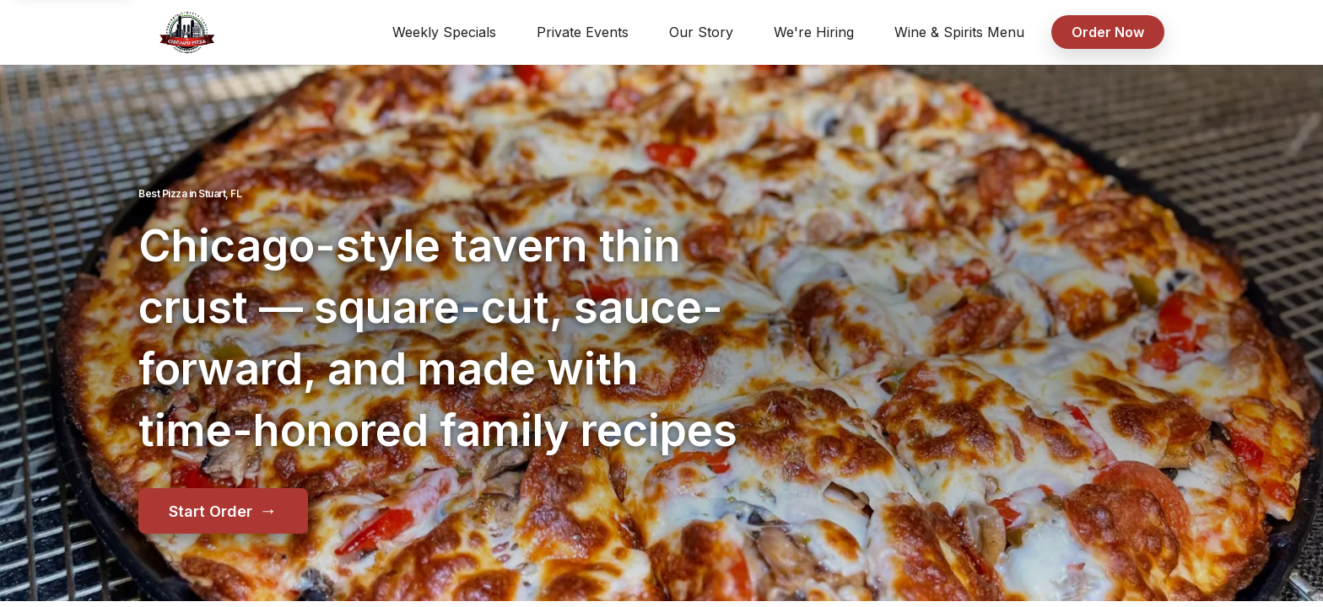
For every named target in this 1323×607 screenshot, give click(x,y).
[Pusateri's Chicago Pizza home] (186, 32)
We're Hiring (814, 32)
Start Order (223, 510)
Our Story (701, 32)
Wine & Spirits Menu (959, 32)
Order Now (1108, 32)
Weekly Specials (444, 32)
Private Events (583, 32)
